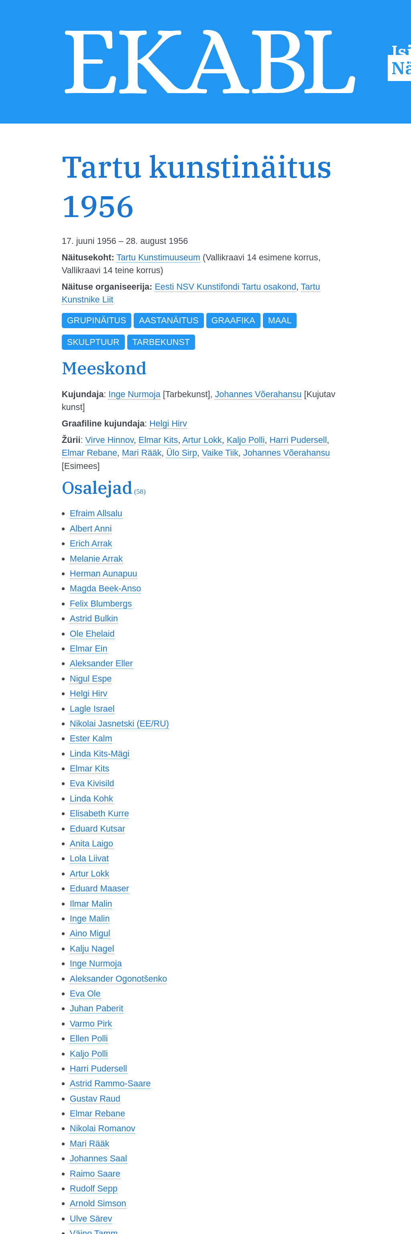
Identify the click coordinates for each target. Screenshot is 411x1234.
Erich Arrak (91, 543)
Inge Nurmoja (134, 394)
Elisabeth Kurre (99, 813)
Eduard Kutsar (97, 829)
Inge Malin (90, 918)
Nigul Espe (91, 679)
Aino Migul (90, 933)
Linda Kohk (91, 799)
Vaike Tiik (220, 453)
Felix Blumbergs (101, 604)
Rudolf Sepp (94, 1188)
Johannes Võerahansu (258, 394)
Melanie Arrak (96, 559)
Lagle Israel (92, 709)
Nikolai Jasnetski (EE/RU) (119, 723)
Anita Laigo (91, 843)
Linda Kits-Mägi (100, 754)
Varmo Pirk (91, 1024)
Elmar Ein (89, 648)
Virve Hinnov (109, 440)
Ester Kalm (91, 738)
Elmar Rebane (89, 453)
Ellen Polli (89, 1038)
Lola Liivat (89, 858)
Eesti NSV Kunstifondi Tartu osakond (225, 287)
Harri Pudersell (298, 440)
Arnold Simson (98, 1203)
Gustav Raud (95, 1099)
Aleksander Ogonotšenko (118, 979)
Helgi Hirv (168, 423)
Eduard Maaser (99, 888)
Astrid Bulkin (94, 618)
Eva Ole (85, 993)
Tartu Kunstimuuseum (158, 257)
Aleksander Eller (101, 663)
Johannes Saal (98, 1158)
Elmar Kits (158, 440)
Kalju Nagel (92, 949)
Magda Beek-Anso (105, 588)
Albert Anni (91, 529)
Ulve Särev (91, 1219)
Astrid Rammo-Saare (110, 1083)
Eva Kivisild (92, 783)
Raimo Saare (95, 1174)
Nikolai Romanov (102, 1128)
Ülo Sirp (181, 453)
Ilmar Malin (91, 904)
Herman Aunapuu (103, 573)
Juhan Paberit (96, 1008)
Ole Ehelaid (92, 634)
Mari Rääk (141, 453)
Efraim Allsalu (96, 513)
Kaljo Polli (246, 440)
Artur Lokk (202, 440)
